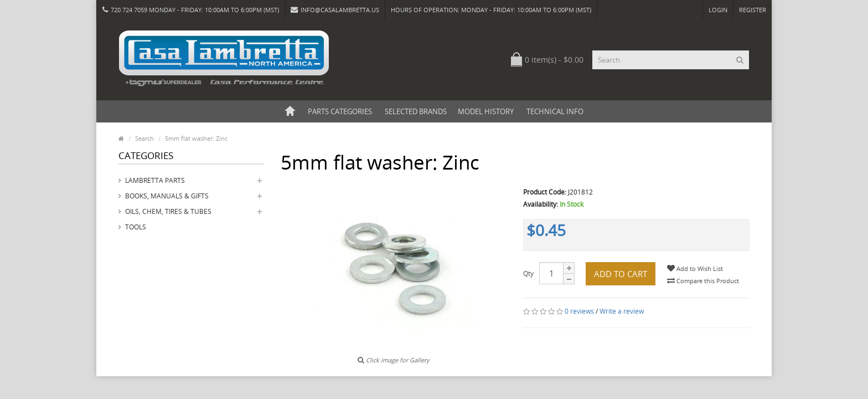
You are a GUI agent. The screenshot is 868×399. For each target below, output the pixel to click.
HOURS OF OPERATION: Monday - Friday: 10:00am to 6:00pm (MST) (491, 10)
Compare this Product (703, 281)
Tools (135, 227)
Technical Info (554, 111)
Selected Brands (416, 111)
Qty (528, 273)
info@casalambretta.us (335, 10)
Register (752, 10)
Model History (486, 111)
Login (718, 10)
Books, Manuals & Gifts (167, 196)
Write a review (622, 311)
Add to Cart (620, 273)
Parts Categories (340, 111)
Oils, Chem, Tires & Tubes (168, 211)
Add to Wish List (695, 268)
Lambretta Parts (155, 180)
